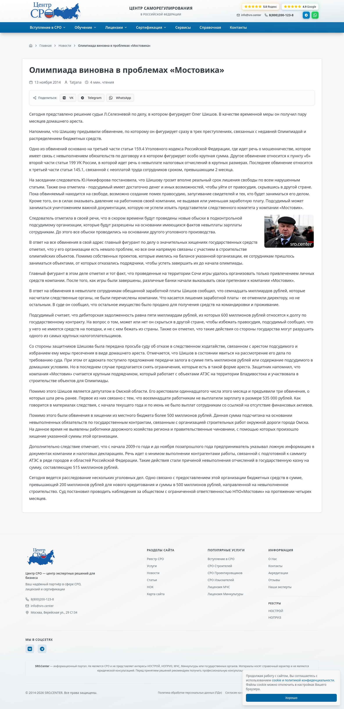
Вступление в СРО (221, 559)
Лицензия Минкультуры (225, 594)
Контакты (275, 566)
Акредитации (278, 573)
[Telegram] (42, 649)
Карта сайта (156, 594)
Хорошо (291, 698)
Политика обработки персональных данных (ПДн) (190, 693)
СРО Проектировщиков (225, 573)
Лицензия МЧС (219, 587)
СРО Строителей (220, 566)
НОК (150, 587)
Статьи (152, 580)
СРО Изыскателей (221, 580)
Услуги (152, 566)
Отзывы (274, 580)
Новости (153, 573)
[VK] (29, 649)
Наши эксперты (280, 587)
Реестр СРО (155, 559)
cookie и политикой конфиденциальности (303, 680)
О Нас (272, 559)
